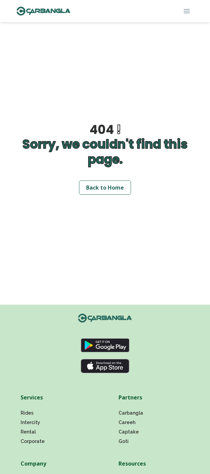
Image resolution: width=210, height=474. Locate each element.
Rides (27, 413)
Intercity (30, 422)
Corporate (33, 441)
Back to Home (105, 187)
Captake (129, 432)
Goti (124, 441)
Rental (28, 432)
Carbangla (131, 413)
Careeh (127, 422)
